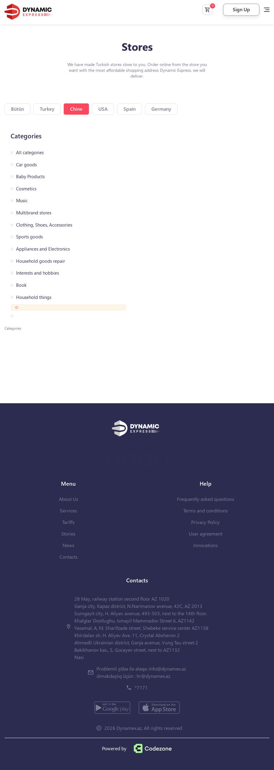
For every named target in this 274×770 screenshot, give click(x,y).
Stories (68, 533)
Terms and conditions (205, 510)
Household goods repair (40, 261)
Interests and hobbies (37, 273)
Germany (161, 109)
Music (22, 200)
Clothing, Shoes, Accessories (44, 225)
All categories (30, 152)
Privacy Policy (205, 522)
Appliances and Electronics (43, 249)
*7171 (141, 687)
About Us (68, 499)
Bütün (17, 109)
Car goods (26, 165)
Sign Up (241, 9)
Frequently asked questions (205, 499)
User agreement (205, 533)
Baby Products (30, 176)
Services (68, 510)
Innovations (205, 545)
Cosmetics (26, 189)
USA (103, 109)
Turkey (47, 109)
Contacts (68, 556)
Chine (76, 109)
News (68, 545)
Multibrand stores (33, 213)
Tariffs (68, 522)
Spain (129, 109)
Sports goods (29, 237)
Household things (33, 297)
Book (21, 285)
